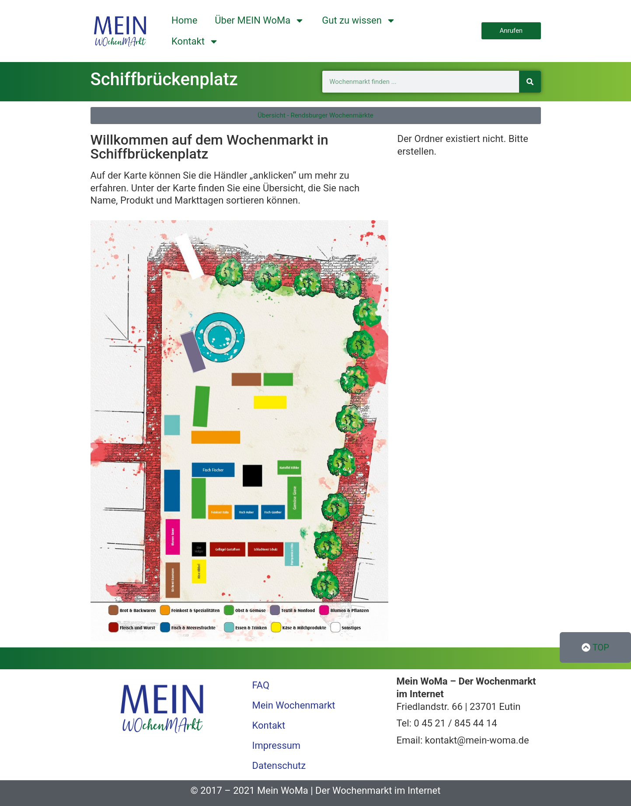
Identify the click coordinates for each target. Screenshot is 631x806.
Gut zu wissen (359, 20)
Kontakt (195, 41)
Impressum (276, 745)
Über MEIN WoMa (259, 20)
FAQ (260, 685)
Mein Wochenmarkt (293, 705)
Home (184, 20)
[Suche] (530, 82)
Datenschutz (279, 765)
